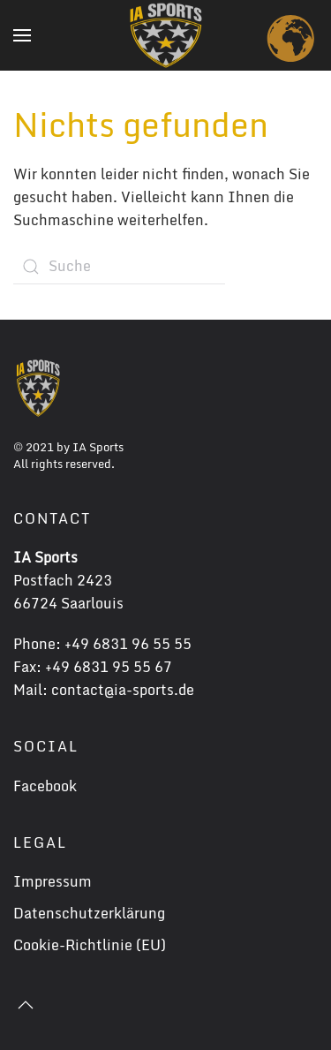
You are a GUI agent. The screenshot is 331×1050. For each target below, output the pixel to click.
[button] (22, 35)
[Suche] (119, 266)
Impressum (52, 881)
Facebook (45, 785)
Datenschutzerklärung (89, 913)
